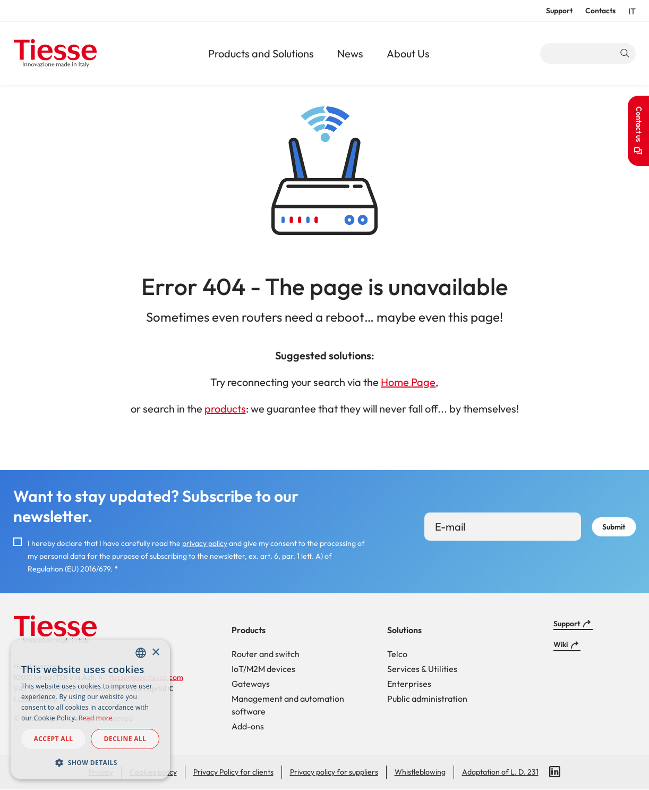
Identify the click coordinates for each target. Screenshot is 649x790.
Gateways (251, 683)
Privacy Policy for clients (233, 772)
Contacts (600, 10)
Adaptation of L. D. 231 (500, 772)
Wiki (560, 644)
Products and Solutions (261, 53)
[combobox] (140, 653)
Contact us (639, 124)
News (350, 53)
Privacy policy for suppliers (334, 772)
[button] (90, 762)
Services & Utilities (422, 668)
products (225, 408)
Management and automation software (288, 705)
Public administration (427, 698)
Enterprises (409, 683)
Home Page (408, 382)
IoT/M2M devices (263, 668)
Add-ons (248, 726)
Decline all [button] (125, 738)
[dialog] (90, 709)
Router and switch (266, 654)
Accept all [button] (53, 738)
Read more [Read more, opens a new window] (96, 717)
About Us (408, 53)
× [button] (155, 653)
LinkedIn (555, 772)
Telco (397, 654)
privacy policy (204, 543)
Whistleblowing (420, 772)
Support (559, 10)
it (632, 11)
